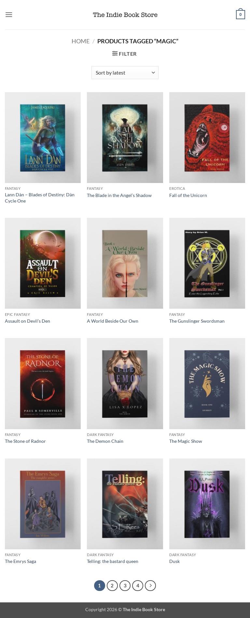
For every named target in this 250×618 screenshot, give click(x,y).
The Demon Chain (105, 441)
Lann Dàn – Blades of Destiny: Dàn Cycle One (40, 198)
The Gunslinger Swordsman (197, 321)
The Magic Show (185, 441)
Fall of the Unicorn (188, 195)
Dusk (174, 561)
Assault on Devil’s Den (27, 321)
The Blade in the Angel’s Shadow (119, 195)
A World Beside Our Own (112, 321)
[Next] (150, 585)
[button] (9, 14)
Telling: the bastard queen (112, 561)
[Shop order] (124, 72)
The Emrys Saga (20, 561)
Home (81, 41)
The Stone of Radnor (25, 441)
